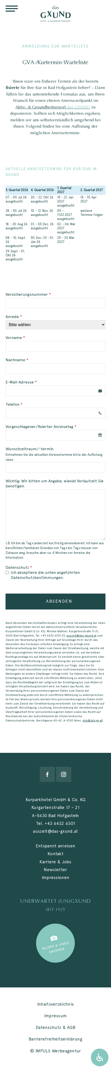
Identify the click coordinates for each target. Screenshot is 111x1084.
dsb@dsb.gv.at (92, 720)
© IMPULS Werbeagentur (55, 1050)
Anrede (14, 316)
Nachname (17, 359)
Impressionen (55, 877)
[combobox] (55, 435)
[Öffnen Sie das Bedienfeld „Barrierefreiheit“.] (99, 1057)
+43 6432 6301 (60, 823)
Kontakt (55, 853)
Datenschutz (19, 567)
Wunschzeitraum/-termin (29, 448)
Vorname (15, 337)
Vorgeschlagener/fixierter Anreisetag (41, 426)
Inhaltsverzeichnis (55, 1004)
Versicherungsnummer (28, 294)
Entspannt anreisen (55, 845)
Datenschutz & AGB (55, 1027)
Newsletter (55, 869)
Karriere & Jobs (55, 861)
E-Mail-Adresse (21, 382)
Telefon (14, 404)
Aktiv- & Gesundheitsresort (52, 107)
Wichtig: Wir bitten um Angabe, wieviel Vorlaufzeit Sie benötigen (54, 483)
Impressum (55, 1015)
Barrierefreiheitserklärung (55, 1039)
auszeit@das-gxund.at (81, 635)
